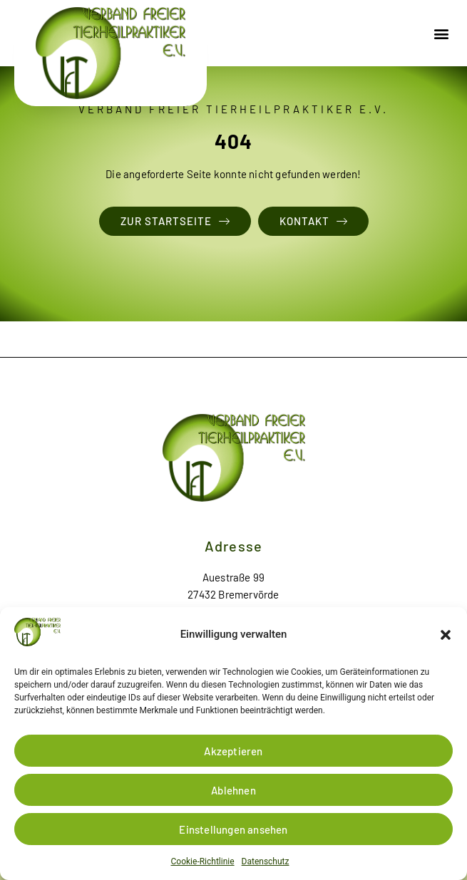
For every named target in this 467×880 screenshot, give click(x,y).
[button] (445, 635)
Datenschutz (265, 861)
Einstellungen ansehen (233, 829)
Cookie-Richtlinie (203, 861)
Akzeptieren (233, 751)
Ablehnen (233, 790)
